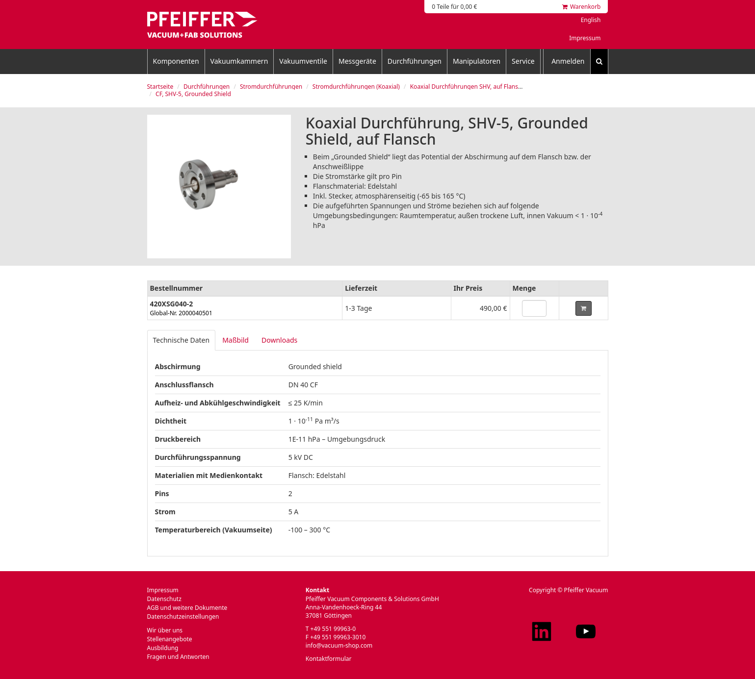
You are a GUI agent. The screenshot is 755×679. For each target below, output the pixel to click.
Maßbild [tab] (235, 340)
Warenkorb (581, 6)
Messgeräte (357, 61)
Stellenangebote (169, 639)
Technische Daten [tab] (181, 340)
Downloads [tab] (279, 340)
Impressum (584, 38)
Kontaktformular (329, 658)
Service (523, 61)
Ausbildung (163, 648)
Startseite (160, 86)
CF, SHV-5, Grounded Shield (193, 94)
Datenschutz (164, 599)
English (591, 20)
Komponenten (176, 61)
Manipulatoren (476, 61)
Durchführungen (415, 61)
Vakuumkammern (239, 61)
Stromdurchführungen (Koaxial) (356, 86)
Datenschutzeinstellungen (183, 616)
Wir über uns (165, 630)
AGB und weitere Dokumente (187, 608)
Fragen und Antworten (178, 657)
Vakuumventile (303, 61)
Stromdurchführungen (271, 86)
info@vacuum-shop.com (339, 645)
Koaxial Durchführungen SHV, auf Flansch (467, 86)
